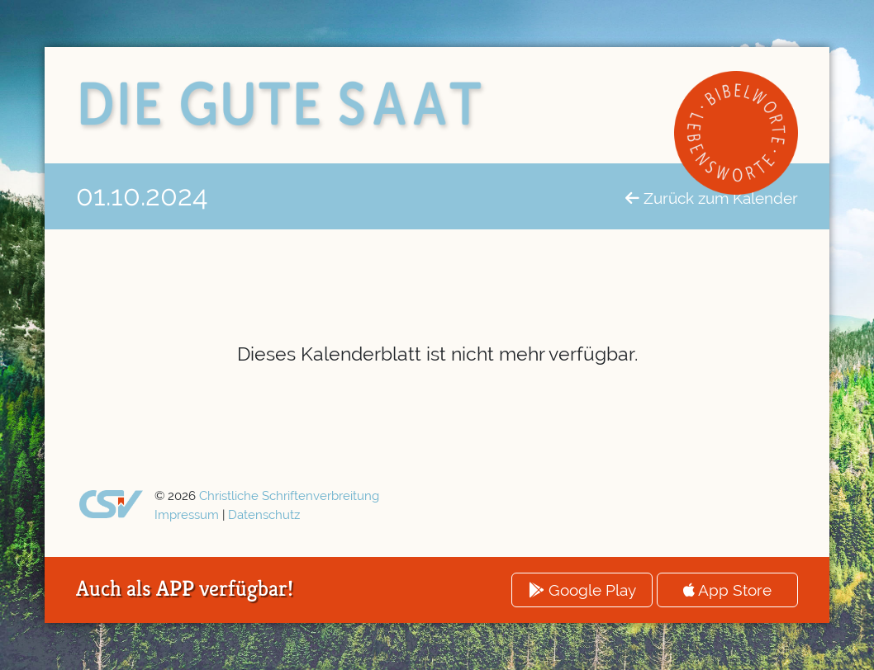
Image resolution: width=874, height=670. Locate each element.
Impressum (186, 514)
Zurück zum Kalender (711, 198)
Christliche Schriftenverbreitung (289, 495)
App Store (727, 590)
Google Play (582, 590)
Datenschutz (264, 514)
